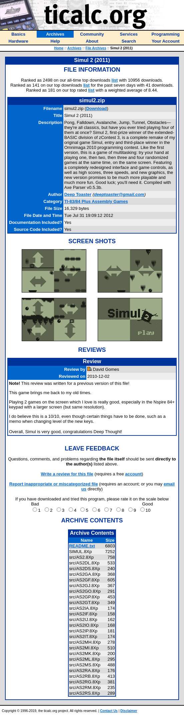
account (133, 473)
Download (96, 108)
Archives (74, 48)
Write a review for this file (67, 473)
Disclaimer (128, 711)
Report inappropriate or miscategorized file (53, 483)
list (115, 80)
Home (58, 48)
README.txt (82, 545)
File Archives (96, 48)
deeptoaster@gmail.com (119, 194)
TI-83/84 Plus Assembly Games (96, 201)
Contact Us (109, 711)
